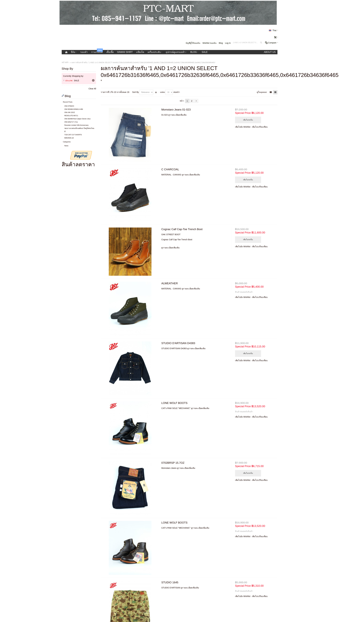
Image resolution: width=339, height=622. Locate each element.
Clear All (92, 88)
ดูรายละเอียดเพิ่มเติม (177, 115)
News (66, 146)
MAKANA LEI (69, 138)
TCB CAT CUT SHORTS (73, 135)
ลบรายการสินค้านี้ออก (93, 80)
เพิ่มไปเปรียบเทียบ (260, 127)
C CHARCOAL (170, 169)
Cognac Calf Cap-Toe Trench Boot (181, 229)
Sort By (135, 92)
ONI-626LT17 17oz (71, 122)
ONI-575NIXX (69, 106)
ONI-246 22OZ (69, 112)
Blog (221, 43)
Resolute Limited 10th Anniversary (76, 125)
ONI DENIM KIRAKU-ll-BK (73, 109)
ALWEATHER (169, 283)
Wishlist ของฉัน (209, 43)
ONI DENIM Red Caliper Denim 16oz (77, 119)
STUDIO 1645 (169, 582)
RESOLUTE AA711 (71, 115)
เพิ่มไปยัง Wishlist (242, 127)
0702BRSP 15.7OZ (172, 462)
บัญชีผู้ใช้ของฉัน (193, 43)
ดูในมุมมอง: (262, 92)
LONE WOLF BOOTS (174, 402)
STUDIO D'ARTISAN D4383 (178, 343)
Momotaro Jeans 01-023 (176, 109)
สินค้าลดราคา (78, 164)
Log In (228, 43)
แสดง (162, 92)
